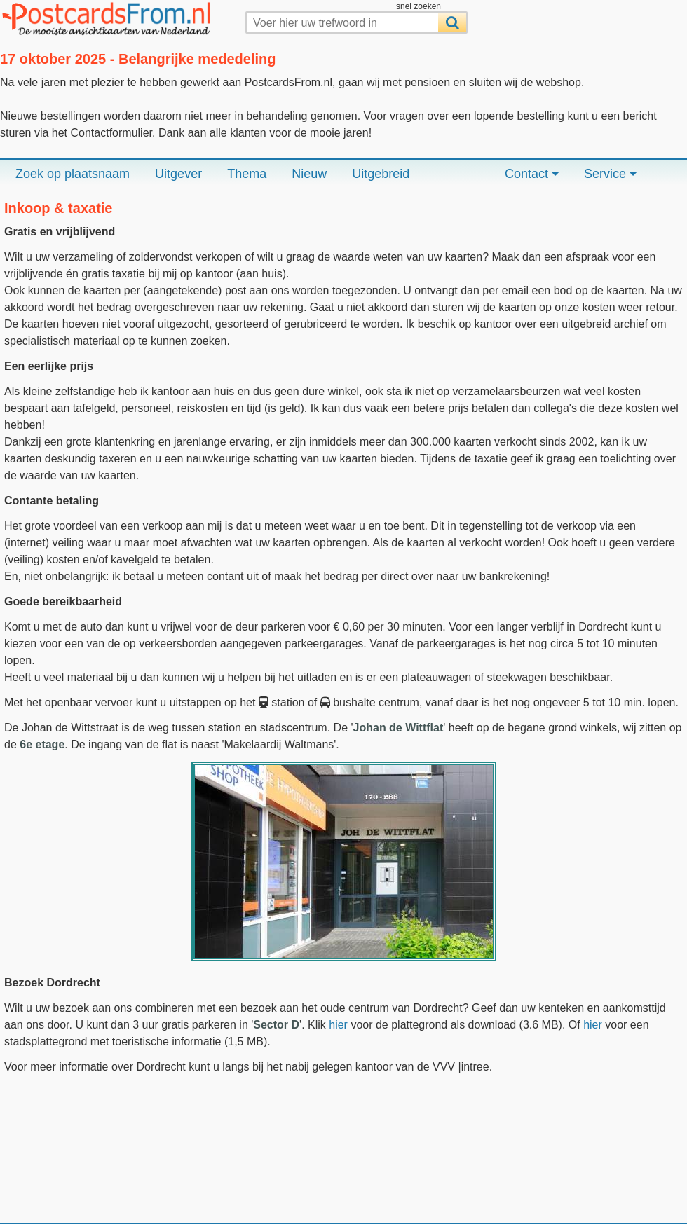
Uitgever (178, 174)
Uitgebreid (380, 174)
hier (338, 1025)
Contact (532, 174)
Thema (246, 174)
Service (610, 174)
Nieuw (309, 174)
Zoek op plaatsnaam (72, 174)
